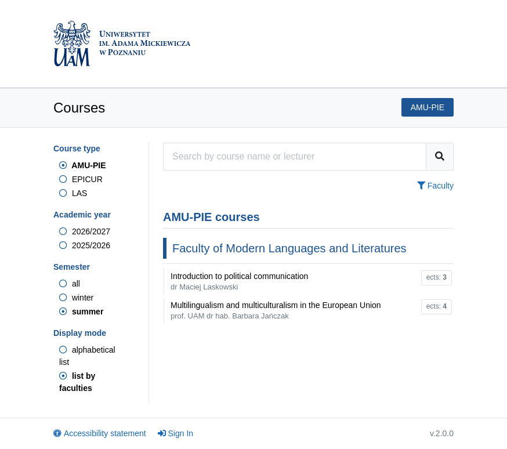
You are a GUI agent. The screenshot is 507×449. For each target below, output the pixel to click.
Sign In (176, 433)
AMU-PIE (82, 165)
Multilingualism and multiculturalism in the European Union (276, 310)
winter (76, 297)
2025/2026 (84, 245)
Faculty (435, 185)
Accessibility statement (99, 433)
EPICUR (81, 179)
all (69, 283)
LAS (73, 193)
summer (81, 311)
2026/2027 (84, 231)
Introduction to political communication (239, 281)
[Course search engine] (294, 157)
